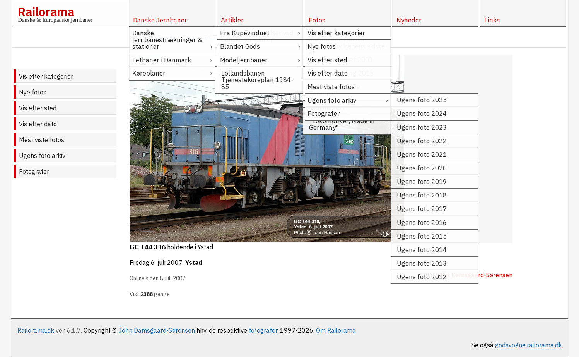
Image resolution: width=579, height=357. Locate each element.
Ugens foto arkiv (42, 156)
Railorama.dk (35, 330)
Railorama (45, 12)
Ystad (193, 262)
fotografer (263, 330)
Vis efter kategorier (46, 76)
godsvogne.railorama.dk (528, 345)
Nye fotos (32, 92)
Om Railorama (336, 330)
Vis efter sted (37, 108)
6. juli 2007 (167, 262)
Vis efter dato (38, 124)
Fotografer (34, 171)
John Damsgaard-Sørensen (156, 330)
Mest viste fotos (41, 140)
